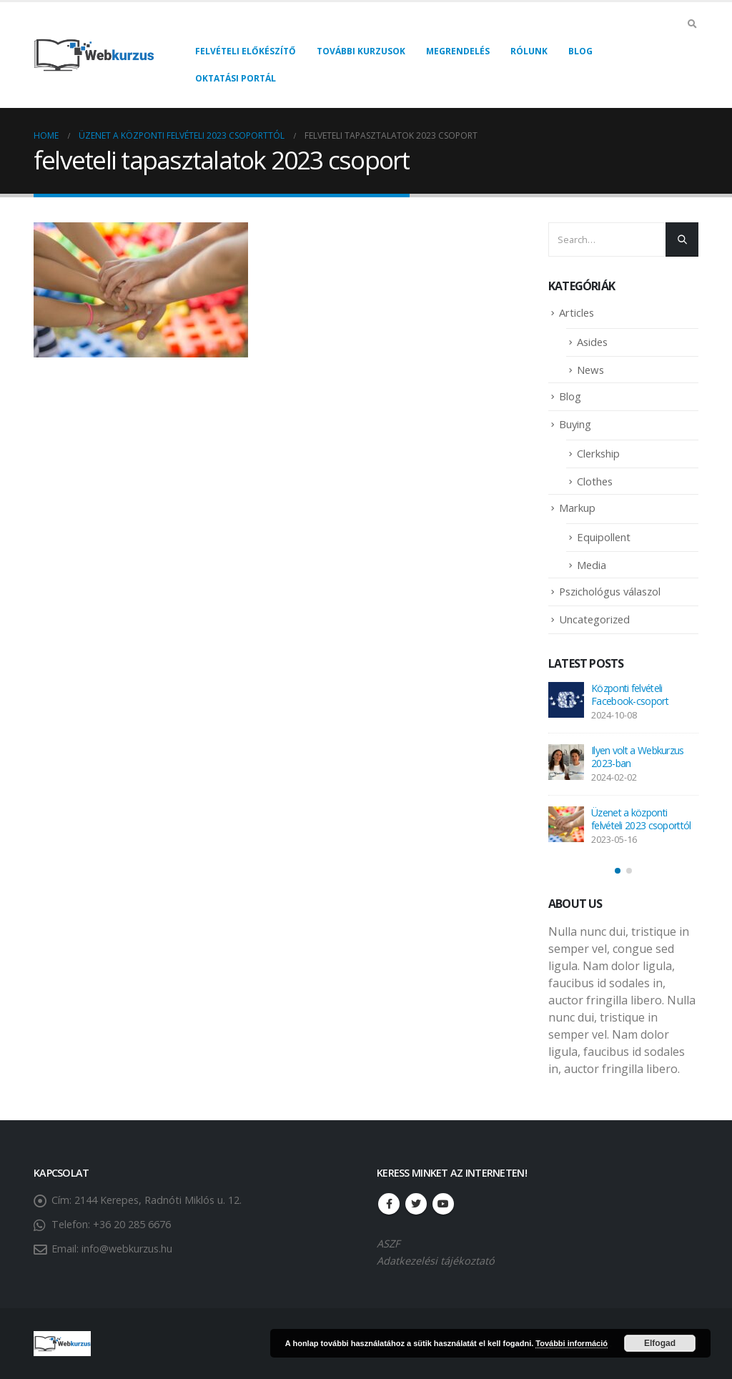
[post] (566, 700)
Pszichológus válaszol (610, 591)
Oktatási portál (235, 78)
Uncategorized (594, 619)
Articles (576, 312)
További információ (571, 1343)
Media (591, 565)
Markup (577, 507)
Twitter (416, 1204)
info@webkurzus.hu (126, 1248)
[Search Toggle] (692, 23)
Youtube (443, 1204)
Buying (575, 424)
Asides (592, 342)
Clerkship (598, 453)
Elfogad (660, 1343)
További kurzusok (361, 51)
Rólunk (529, 51)
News (590, 369)
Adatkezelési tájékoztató (436, 1260)
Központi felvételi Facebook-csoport (629, 694)
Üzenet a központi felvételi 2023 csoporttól (641, 819)
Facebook (389, 1204)
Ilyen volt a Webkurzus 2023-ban (637, 756)
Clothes (595, 481)
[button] (617, 870)
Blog (580, 51)
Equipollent (603, 537)
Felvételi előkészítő (245, 51)
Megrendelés (458, 51)
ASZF (388, 1243)
